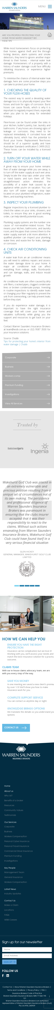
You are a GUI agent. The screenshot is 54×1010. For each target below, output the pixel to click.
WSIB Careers (10, 920)
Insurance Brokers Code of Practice (27, 993)
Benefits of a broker (13, 801)
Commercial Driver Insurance (18, 851)
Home (7, 786)
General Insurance (13, 877)
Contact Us (11, 728)
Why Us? (8, 796)
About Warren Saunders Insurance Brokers (31, 987)
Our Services (10, 822)
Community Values (13, 810)
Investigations (12, 394)
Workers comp (12, 376)
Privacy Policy (33, 990)
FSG (43, 990)
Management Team (14, 872)
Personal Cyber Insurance (16, 841)
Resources (9, 805)
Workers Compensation (15, 837)
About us (8, 791)
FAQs (6, 915)
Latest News (10, 889)
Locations (9, 910)
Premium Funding (14, 385)
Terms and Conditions (16, 990)
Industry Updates (12, 894)
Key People (9, 868)
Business (9, 367)
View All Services (13, 404)
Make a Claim (11, 905)
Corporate (10, 358)
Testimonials (10, 815)
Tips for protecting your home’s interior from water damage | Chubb (27, 343)
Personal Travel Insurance (16, 846)
